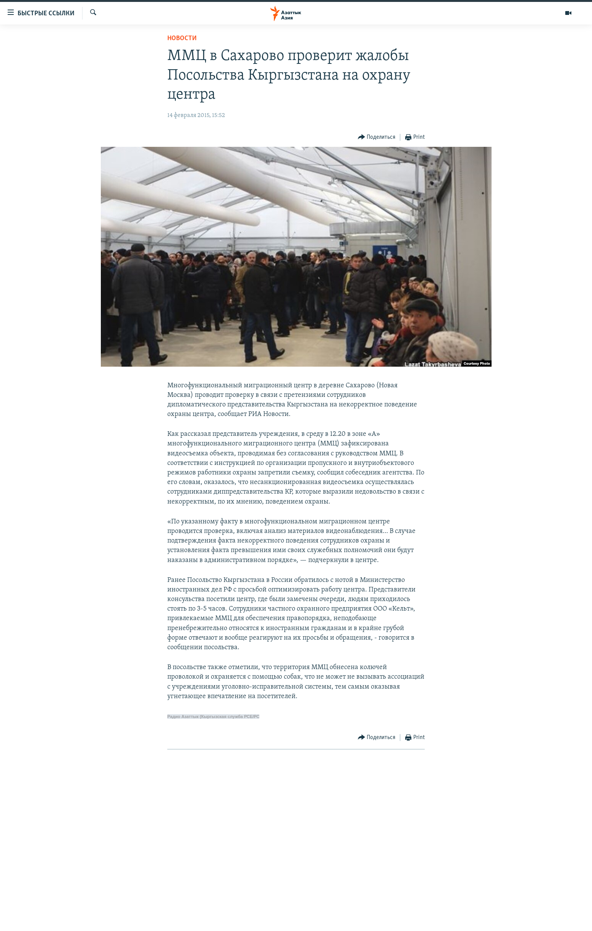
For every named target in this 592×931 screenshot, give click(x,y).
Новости (182, 38)
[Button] (377, 137)
